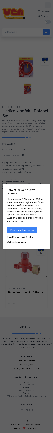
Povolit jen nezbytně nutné (20, 236)
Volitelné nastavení (16, 242)
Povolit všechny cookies (22, 229)
